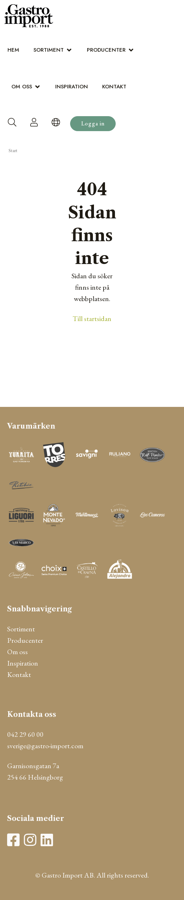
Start (13, 150)
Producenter (106, 50)
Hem (13, 50)
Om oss (21, 86)
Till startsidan (92, 318)
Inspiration (71, 86)
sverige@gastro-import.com (45, 745)
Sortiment (48, 50)
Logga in (93, 123)
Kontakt (114, 86)
